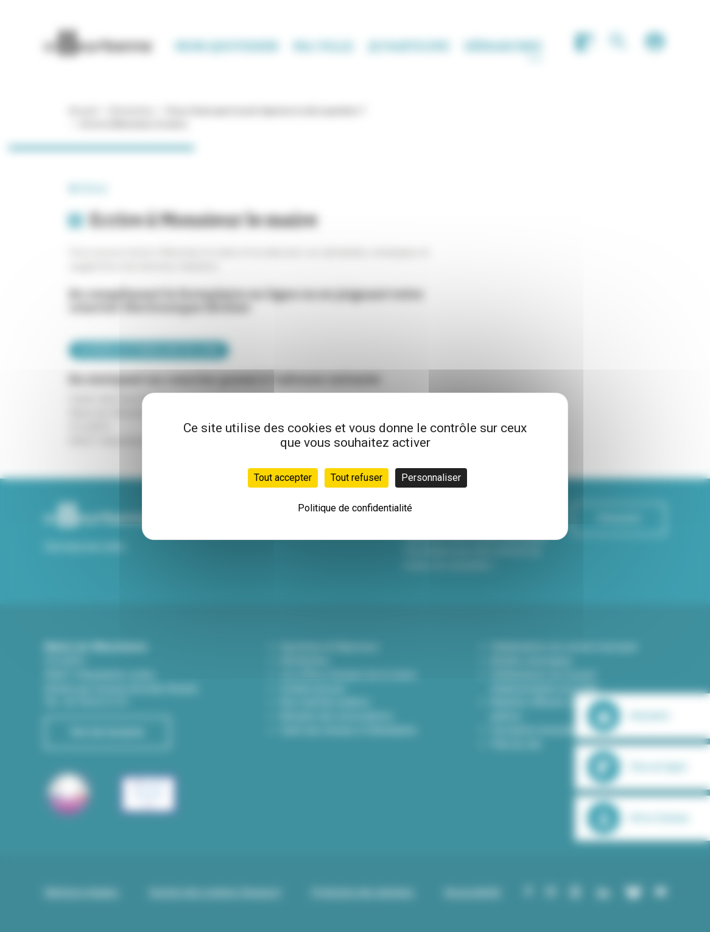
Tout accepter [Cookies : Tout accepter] (283, 477)
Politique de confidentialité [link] (355, 508)
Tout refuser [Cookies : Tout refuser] (356, 477)
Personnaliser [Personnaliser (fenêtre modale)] (431, 477)
